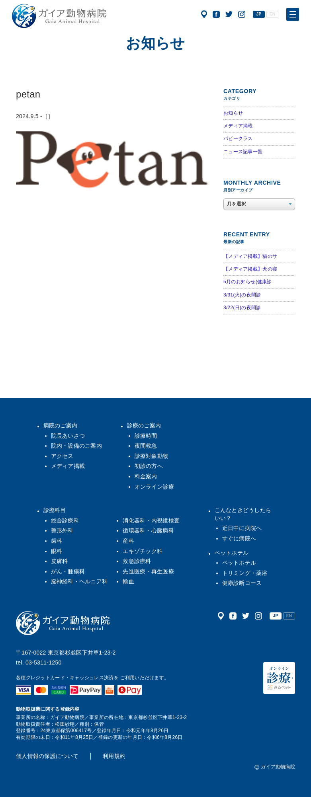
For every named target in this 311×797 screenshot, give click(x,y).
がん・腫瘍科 (68, 571)
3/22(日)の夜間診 (242, 307)
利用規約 (114, 756)
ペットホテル (232, 553)
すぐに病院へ (239, 538)
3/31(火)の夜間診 (242, 295)
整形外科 (62, 530)
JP (259, 14)
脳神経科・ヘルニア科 (79, 581)
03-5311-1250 (43, 662)
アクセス (204, 14)
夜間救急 (146, 445)
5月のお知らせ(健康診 (247, 282)
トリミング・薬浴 (245, 573)
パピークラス (238, 138)
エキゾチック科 (142, 551)
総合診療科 (65, 520)
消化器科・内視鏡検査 (151, 520)
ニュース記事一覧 (242, 151)
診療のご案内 (144, 425)
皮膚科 (59, 561)
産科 (128, 541)
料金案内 (146, 476)
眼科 (57, 551)
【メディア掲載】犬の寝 (250, 269)
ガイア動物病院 (63, 623)
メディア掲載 (238, 126)
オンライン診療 (154, 486)
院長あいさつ (68, 436)
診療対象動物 (152, 456)
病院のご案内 (60, 425)
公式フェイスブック (216, 14)
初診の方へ (149, 466)
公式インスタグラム (242, 14)
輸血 (128, 581)
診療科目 (54, 510)
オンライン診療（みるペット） (279, 678)
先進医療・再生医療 (148, 571)
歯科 (57, 541)
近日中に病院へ (242, 528)
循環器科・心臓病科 (148, 530)
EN (272, 14)
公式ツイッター (229, 14)
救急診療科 (137, 561)
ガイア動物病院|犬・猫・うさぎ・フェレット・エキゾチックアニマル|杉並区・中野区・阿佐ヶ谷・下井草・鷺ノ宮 (59, 16)
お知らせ (233, 113)
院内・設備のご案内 (76, 445)
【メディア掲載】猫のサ (250, 256)
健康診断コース (242, 583)
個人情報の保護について (47, 756)
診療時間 (146, 436)
